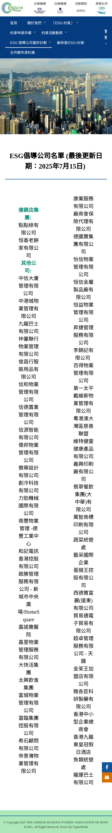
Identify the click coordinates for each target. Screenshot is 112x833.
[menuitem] (13, 23)
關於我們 (34, 23)
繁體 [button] (106, 37)
